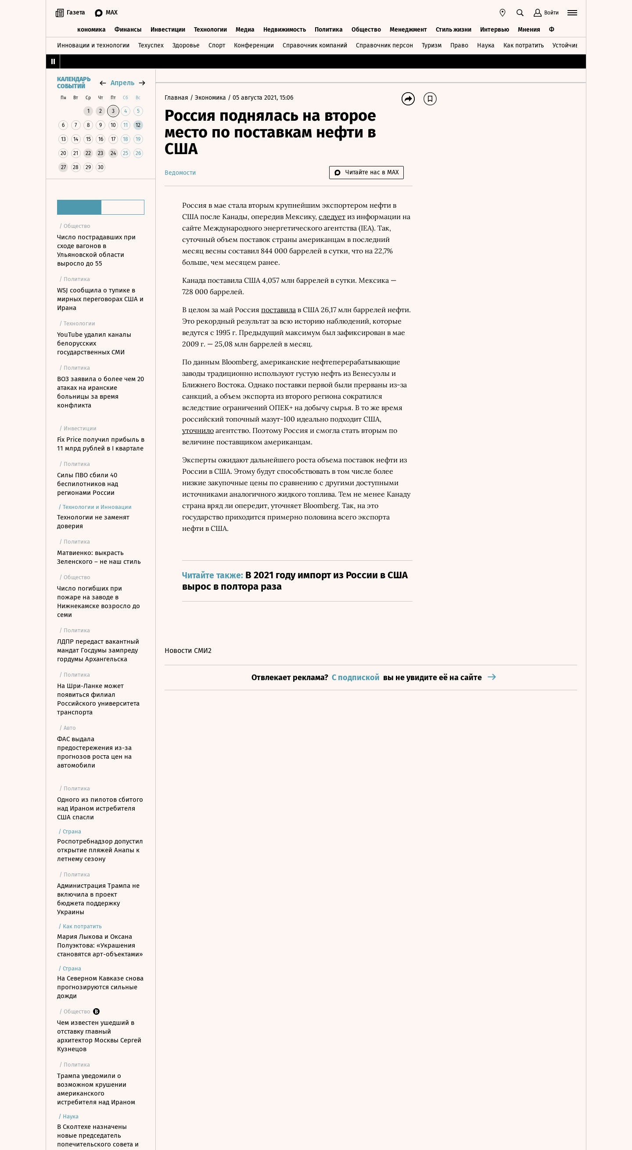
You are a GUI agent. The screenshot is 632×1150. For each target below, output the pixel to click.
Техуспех (151, 45)
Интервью (494, 29)
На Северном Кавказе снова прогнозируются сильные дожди (100, 987)
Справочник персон (384, 45)
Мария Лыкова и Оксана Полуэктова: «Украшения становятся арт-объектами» (100, 945)
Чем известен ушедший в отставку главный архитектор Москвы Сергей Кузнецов (99, 1036)
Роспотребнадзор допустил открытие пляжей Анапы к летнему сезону (100, 850)
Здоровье (186, 45)
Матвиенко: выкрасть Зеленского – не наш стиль (99, 557)
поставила (278, 309)
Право (459, 45)
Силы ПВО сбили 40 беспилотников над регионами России (87, 484)
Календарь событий (73, 83)
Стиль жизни (453, 29)
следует (332, 216)
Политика (329, 29)
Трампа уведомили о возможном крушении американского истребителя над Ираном (96, 1089)
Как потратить (523, 45)
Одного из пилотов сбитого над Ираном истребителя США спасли (100, 808)
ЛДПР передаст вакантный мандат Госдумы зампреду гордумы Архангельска (98, 650)
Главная (177, 97)
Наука (486, 45)
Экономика (90, 29)
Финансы (128, 29)
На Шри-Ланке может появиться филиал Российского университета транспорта (98, 699)
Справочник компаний (315, 45)
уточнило (198, 430)
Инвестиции (168, 29)
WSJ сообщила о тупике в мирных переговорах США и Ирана (100, 299)
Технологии (210, 29)
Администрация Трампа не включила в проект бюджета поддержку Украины (98, 899)
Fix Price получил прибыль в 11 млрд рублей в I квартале (100, 444)
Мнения (529, 29)
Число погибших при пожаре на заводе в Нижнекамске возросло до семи (98, 601)
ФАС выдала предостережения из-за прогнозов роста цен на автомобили (94, 752)
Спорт (216, 45)
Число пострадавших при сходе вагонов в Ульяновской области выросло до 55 (96, 250)
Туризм (432, 45)
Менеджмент (408, 29)
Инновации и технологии (93, 45)
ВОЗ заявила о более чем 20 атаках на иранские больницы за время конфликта (100, 392)
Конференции (254, 45)
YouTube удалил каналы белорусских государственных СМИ (94, 343)
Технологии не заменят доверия (93, 521)
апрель (122, 83)
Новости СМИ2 (188, 650)
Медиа (245, 29)
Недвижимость (284, 29)
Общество (366, 29)
